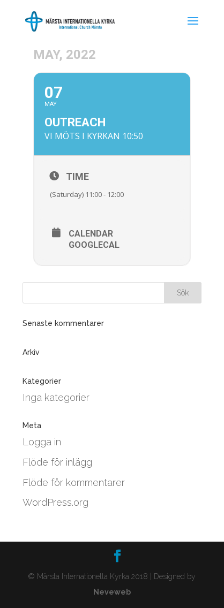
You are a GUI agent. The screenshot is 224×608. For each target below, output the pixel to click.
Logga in (42, 441)
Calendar (91, 234)
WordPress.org (55, 502)
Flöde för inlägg (57, 462)
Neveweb (112, 592)
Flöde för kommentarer (74, 482)
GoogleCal (94, 245)
